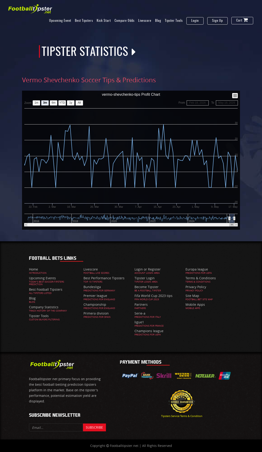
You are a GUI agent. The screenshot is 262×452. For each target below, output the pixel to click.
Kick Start (104, 20)
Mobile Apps (195, 304)
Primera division (96, 313)
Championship (94, 304)
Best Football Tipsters (45, 289)
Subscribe (94, 427)
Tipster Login (144, 278)
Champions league (148, 331)
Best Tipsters (84, 20)
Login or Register (147, 269)
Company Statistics (43, 307)
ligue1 (139, 322)
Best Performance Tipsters (104, 278)
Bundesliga (92, 287)
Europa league (196, 269)
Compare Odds (124, 20)
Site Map (192, 295)
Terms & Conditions (200, 278)
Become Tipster (146, 287)
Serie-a (139, 313)
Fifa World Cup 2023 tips (153, 295)
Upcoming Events (42, 278)
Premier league (95, 295)
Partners (141, 304)
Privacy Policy (195, 287)
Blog (158, 20)
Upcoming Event (60, 20)
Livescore (144, 20)
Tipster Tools (174, 20)
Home (33, 269)
